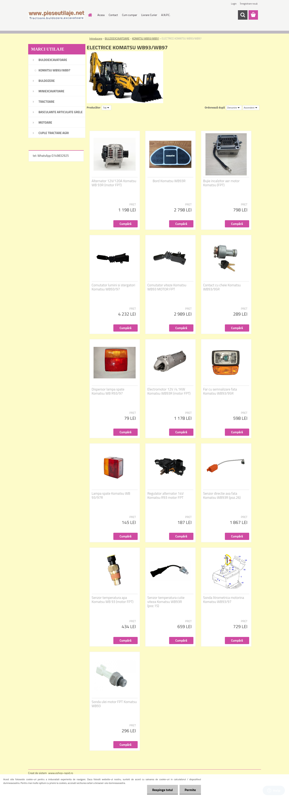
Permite (190, 789)
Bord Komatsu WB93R (169, 181)
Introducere (95, 38)
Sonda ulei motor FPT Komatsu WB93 (114, 704)
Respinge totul (162, 789)
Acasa (101, 15)
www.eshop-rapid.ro (60, 773)
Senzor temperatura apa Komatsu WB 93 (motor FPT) (112, 600)
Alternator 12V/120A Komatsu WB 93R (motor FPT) (114, 183)
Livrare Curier (149, 15)
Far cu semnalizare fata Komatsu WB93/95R (220, 391)
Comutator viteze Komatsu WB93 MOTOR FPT (166, 287)
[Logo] (56, 15)
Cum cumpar (129, 15)
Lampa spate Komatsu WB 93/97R (111, 495)
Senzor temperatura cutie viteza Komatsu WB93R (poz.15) (166, 602)
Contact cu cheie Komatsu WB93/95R (222, 287)
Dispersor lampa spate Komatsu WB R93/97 (108, 391)
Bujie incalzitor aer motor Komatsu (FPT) (221, 183)
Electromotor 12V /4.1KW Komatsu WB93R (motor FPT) (169, 391)
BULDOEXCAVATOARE (117, 38)
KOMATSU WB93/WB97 (145, 38)
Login (234, 4)
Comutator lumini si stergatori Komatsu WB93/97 (113, 287)
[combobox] (234, 107)
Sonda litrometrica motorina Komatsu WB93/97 (223, 600)
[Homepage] (89, 15)
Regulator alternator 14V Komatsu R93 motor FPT (165, 495)
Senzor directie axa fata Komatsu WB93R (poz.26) (222, 495)
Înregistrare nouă (248, 4)
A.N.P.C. (165, 15)
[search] (242, 15)
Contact (113, 15)
